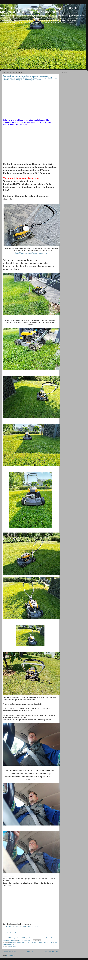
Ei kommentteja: (26, 940)
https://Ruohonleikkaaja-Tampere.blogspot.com (31, 253)
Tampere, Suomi (11, 946)
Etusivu (30, 952)
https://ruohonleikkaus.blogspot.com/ (16, 933)
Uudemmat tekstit (9, 952)
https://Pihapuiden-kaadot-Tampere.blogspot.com (20, 926)
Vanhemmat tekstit (51, 952)
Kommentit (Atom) (11, 955)
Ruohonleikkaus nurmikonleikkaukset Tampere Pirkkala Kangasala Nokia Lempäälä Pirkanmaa (39, 10)
